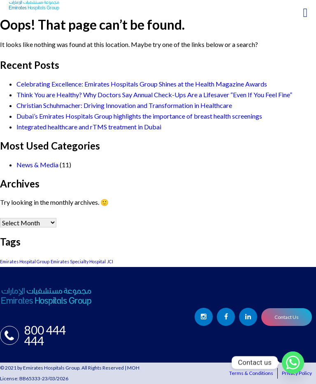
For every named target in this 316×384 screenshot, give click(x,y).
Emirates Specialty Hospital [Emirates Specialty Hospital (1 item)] (78, 261)
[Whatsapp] (293, 362)
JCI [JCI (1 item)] (110, 261)
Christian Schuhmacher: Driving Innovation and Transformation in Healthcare (124, 105)
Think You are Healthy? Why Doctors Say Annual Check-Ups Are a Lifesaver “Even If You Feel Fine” (154, 94)
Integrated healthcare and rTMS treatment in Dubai (88, 127)
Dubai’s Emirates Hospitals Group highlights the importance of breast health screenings (139, 116)
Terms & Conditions (251, 373)
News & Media (37, 165)
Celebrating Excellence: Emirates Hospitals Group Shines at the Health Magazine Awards (141, 84)
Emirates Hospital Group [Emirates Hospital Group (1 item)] (24, 261)
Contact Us (286, 317)
